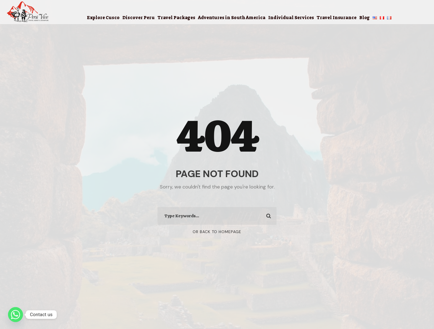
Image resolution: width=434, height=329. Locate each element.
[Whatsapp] (15, 314)
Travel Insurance (336, 18)
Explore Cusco (103, 18)
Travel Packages (176, 18)
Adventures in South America (231, 18)
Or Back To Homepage (217, 231)
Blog (364, 18)
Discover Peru (138, 18)
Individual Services (291, 18)
